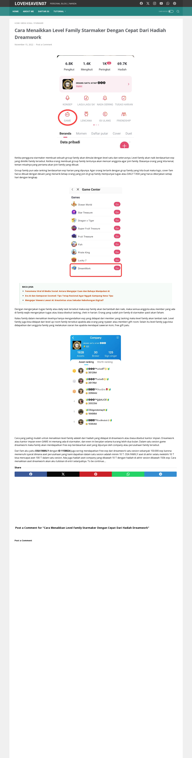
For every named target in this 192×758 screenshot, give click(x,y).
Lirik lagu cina (154, 454)
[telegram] (113, 507)
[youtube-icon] (163, 3)
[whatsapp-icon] (169, 3)
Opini (138, 449)
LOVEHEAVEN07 (30, 3)
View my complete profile (156, 514)
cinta (146, 449)
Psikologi (155, 438)
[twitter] (47, 507)
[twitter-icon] (150, 3)
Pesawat (171, 459)
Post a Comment (44, 46)
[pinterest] (69, 507)
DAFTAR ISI (45, 11)
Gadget (155, 449)
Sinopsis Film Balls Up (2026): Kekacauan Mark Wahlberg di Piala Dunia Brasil (153, 375)
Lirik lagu (147, 427)
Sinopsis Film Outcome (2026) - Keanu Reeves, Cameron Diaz (155, 359)
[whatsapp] (91, 507)
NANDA (156, 507)
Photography (169, 438)
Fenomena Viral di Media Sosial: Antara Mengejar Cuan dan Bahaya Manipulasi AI (67, 300)
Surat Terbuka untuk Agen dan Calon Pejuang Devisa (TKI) (161, 289)
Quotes (169, 465)
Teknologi (140, 454)
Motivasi (159, 427)
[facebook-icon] (143, 3)
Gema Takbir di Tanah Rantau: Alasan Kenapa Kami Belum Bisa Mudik (160, 303)
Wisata (158, 433)
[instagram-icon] (156, 3)
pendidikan (148, 443)
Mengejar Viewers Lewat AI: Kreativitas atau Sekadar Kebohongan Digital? (64, 309)
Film (138, 427)
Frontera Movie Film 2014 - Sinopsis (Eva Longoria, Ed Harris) (154, 346)
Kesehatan (171, 427)
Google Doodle (143, 459)
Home (18, 11)
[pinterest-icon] (176, 3)
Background (61, 747)
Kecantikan (167, 449)
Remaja (139, 465)
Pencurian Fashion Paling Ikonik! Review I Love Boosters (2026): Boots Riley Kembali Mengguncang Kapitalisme (154, 328)
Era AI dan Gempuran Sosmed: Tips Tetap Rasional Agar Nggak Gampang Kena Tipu (69, 304)
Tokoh (159, 465)
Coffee (149, 465)
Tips (138, 443)
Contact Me (130, 747)
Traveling (147, 433)
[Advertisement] (69, 534)
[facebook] (25, 507)
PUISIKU (74, 747)
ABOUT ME (30, 11)
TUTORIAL (60, 11)
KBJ (137, 470)
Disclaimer (117, 747)
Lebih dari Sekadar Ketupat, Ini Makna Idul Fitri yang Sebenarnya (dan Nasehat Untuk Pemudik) (160, 272)
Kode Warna (87, 747)
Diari (138, 433)
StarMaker (158, 459)
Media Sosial (142, 438)
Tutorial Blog (162, 443)
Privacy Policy (102, 747)
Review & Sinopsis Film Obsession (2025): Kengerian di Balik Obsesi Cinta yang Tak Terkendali (155, 393)
